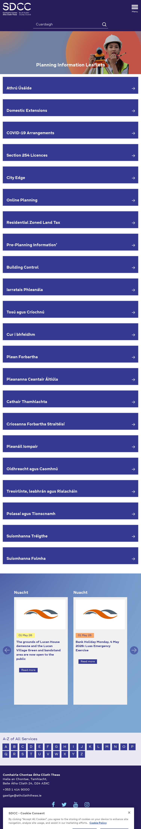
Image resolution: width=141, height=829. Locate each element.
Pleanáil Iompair (22, 447)
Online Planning (22, 200)
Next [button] (134, 647)
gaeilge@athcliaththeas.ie (22, 789)
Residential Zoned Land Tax (33, 223)
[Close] (129, 818)
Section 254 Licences (27, 156)
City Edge (16, 178)
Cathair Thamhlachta (27, 402)
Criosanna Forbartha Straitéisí (36, 424)
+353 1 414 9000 (16, 782)
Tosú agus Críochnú (25, 312)
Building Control (23, 268)
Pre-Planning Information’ (32, 245)
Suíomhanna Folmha (26, 559)
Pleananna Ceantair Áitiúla (32, 380)
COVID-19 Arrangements (30, 133)
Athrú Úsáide (19, 88)
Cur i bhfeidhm (21, 335)
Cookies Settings (70, 809)
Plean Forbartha (22, 357)
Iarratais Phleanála (25, 290)
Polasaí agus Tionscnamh (31, 514)
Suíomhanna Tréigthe (27, 536)
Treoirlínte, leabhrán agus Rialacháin (42, 492)
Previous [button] (7, 647)
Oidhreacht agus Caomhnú (32, 469)
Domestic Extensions (27, 111)
